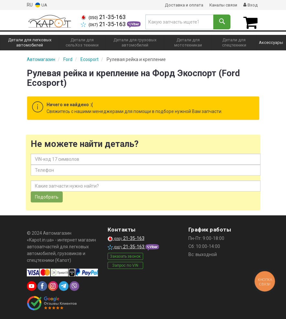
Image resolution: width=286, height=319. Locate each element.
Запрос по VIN (125, 264)
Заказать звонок (125, 255)
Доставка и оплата (180, 4)
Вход (250, 4)
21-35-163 (103, 17)
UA (41, 5)
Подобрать (46, 196)
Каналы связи (222, 4)
